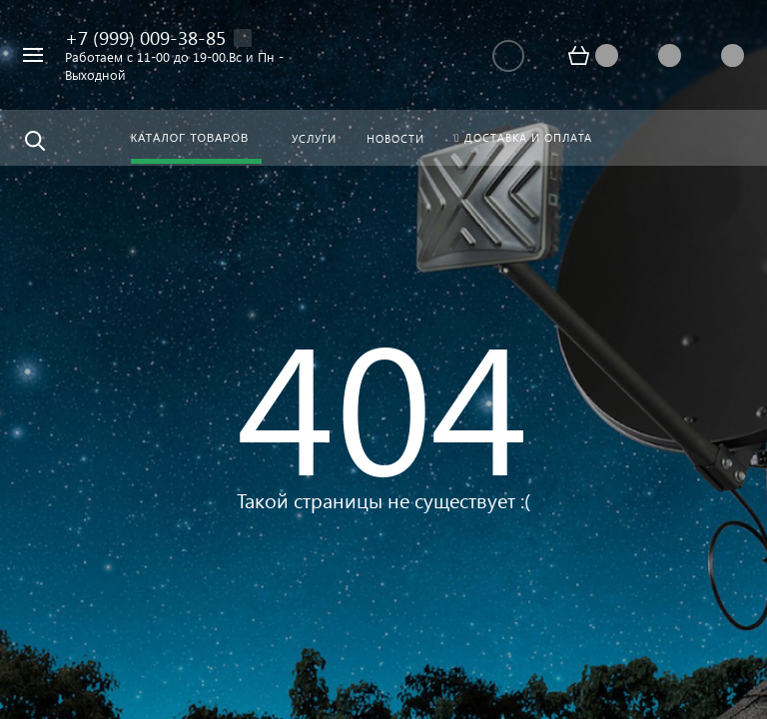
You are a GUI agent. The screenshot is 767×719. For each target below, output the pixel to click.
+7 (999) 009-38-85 (145, 37)
